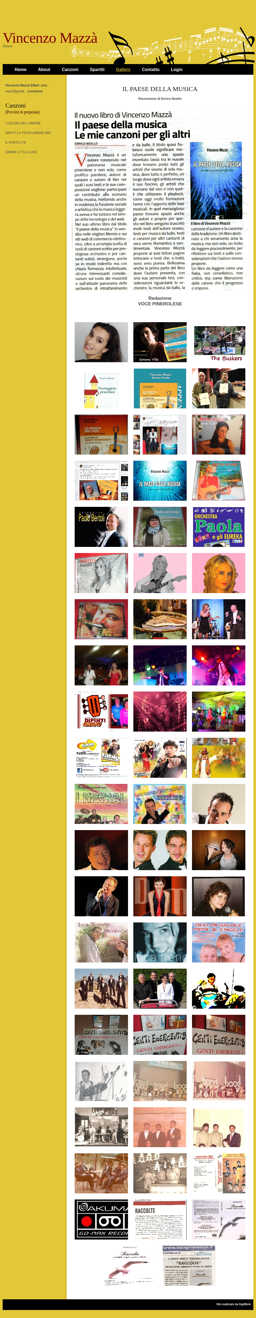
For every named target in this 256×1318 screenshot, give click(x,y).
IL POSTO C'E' (15, 142)
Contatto (150, 69)
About (44, 69)
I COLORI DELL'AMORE (23, 123)
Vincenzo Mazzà (50, 38)
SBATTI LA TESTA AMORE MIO (28, 133)
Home (20, 69)
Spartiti (97, 69)
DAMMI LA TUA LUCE (21, 152)
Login (177, 69)
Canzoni (70, 69)
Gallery (123, 69)
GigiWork (245, 1304)
